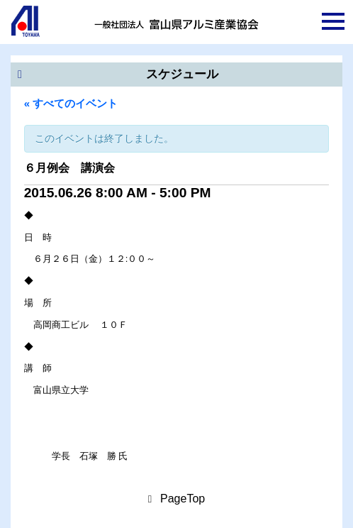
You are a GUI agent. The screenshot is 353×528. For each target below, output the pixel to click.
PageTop (182, 499)
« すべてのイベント (71, 103)
